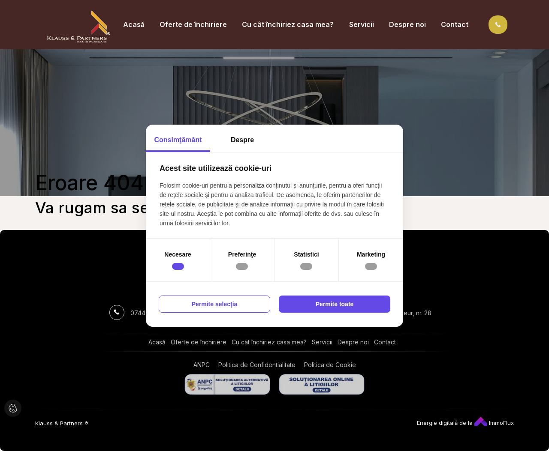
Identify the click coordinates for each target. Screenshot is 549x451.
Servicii (361, 24)
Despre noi (407, 24)
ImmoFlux (494, 422)
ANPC (201, 364)
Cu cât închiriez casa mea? (288, 24)
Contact (454, 24)
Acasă (134, 24)
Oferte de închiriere (193, 24)
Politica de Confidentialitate (257, 364)
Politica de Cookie (330, 364)
